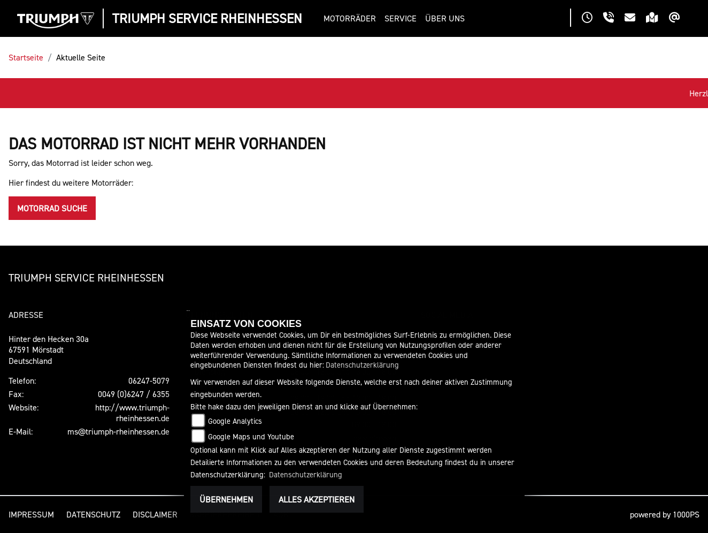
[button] (352, 18)
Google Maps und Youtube (251, 436)
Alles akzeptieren (317, 499)
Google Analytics (235, 420)
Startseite (26, 57)
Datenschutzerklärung (362, 364)
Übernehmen (226, 499)
